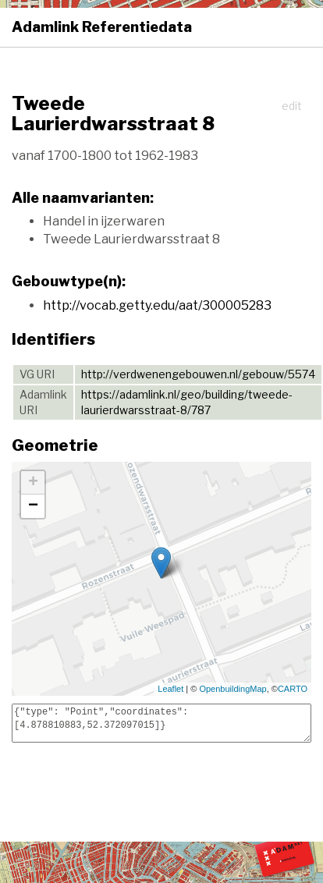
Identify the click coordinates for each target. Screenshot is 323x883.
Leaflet (170, 688)
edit (292, 105)
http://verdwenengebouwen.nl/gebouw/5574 (198, 374)
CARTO (292, 688)
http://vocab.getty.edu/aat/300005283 (157, 305)
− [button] (33, 506)
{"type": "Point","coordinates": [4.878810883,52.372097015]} (161, 723)
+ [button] (33, 483)
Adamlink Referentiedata (102, 27)
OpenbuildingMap (232, 688)
